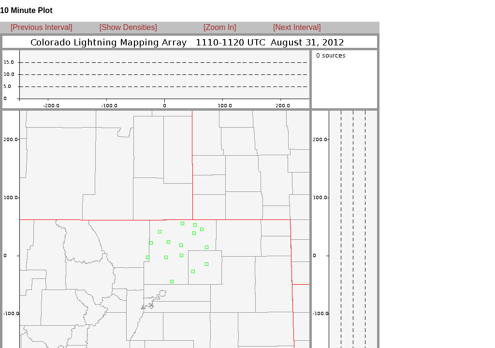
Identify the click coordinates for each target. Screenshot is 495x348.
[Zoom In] (220, 27)
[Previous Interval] (42, 27)
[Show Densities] (128, 27)
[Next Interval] (297, 27)
